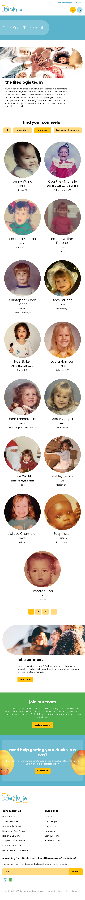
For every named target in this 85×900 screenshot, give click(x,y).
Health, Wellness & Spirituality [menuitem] (16, 850)
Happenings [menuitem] (50, 831)
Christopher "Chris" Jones (23, 302)
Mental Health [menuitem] (8, 816)
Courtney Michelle (62, 181)
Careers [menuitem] (77, 2)
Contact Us (25, 679)
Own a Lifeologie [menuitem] (65, 2)
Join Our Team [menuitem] (52, 836)
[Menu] (73, 10)
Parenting (42, 130)
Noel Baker (22, 361)
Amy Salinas (62, 300)
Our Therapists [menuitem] (52, 821)
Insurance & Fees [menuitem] (53, 840)
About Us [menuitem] (49, 816)
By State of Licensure (66, 130)
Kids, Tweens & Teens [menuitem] (12, 845)
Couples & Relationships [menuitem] (13, 840)
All (7, 130)
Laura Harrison (62, 361)
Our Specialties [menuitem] (11, 811)
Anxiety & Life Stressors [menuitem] (13, 826)
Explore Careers (42, 725)
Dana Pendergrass (23, 419)
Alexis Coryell (62, 419)
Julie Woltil (22, 476)
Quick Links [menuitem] (51, 811)
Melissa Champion (22, 533)
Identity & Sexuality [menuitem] (11, 836)
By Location (21, 130)
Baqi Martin (62, 533)
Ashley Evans (62, 476)
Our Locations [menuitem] (51, 826)
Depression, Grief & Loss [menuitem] (13, 831)
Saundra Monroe (22, 239)
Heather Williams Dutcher (62, 241)
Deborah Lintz (42, 591)
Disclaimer (76, 891)
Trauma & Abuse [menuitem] (10, 821)
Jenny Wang (22, 181)
